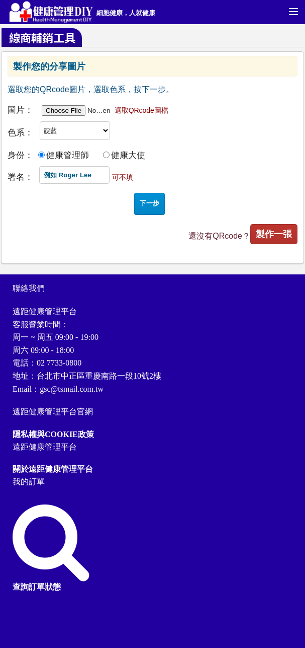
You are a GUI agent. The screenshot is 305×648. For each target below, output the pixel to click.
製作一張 (274, 234)
